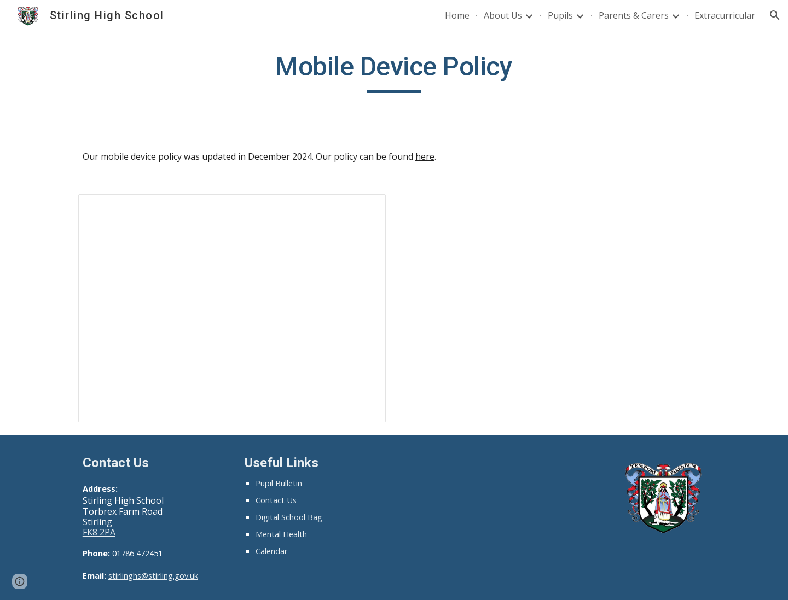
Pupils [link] (560, 15)
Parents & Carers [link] (634, 15)
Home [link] (457, 15)
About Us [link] (503, 15)
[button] (775, 15)
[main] (394, 71)
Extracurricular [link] (724, 15)
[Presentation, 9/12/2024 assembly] (232, 308)
